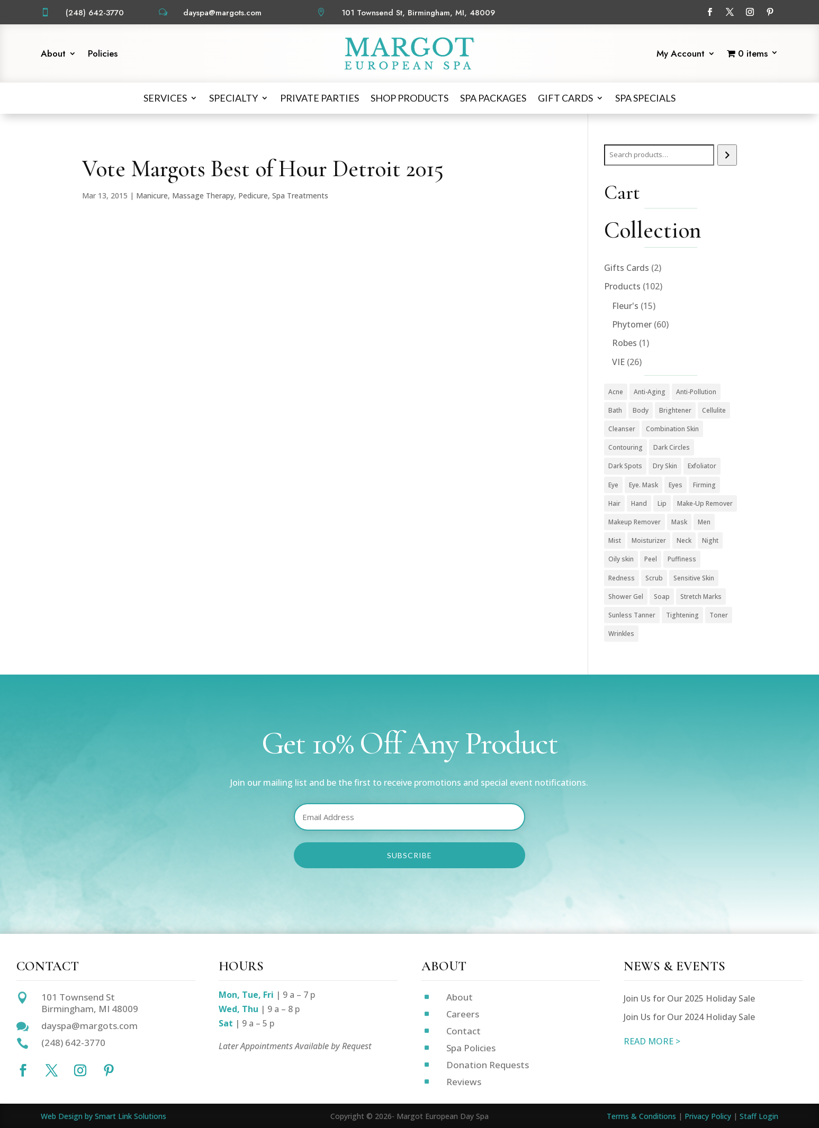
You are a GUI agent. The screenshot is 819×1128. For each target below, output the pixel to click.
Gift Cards (565, 98)
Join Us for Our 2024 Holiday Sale (689, 1017)
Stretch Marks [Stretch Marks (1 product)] (701, 596)
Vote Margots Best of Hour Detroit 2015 (263, 168)
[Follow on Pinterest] (770, 12)
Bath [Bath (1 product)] (615, 410)
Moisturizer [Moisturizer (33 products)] (649, 540)
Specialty (233, 98)
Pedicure (253, 195)
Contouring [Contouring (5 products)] (625, 447)
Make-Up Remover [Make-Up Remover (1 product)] (705, 503)
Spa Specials (645, 98)
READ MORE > (652, 1041)
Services (165, 98)
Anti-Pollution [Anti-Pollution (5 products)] (696, 391)
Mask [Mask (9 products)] (679, 521)
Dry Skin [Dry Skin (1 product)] (665, 465)
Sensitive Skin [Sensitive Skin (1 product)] (693, 578)
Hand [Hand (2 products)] (639, 503)
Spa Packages (493, 98)
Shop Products (409, 98)
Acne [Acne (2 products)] (615, 391)
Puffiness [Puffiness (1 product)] (682, 558)
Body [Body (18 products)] (641, 410)
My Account (680, 55)
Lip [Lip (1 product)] (662, 503)
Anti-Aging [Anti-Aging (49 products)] (649, 391)
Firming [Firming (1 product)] (704, 484)
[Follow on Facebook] (710, 12)
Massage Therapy (203, 195)
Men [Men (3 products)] (704, 521)
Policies (103, 55)
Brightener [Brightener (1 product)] (675, 410)
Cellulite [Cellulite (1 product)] (714, 410)
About (53, 55)
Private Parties (319, 98)
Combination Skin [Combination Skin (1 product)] (672, 428)
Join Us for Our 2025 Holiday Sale (689, 998)
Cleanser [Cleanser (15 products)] (621, 428)
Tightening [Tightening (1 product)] (682, 615)
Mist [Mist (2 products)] (614, 540)
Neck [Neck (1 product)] (684, 540)
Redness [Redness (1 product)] (621, 578)
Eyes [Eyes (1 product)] (675, 484)
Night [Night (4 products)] (710, 540)
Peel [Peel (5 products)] (650, 558)
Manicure (152, 195)
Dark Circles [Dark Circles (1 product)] (671, 447)
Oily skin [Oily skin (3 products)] (621, 558)
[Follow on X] (730, 12)
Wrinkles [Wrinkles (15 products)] (621, 633)
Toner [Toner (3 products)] (718, 615)
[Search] (727, 155)
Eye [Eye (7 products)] (613, 484)
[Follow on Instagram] (750, 12)
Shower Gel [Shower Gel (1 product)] (625, 596)
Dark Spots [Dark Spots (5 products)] (625, 465)
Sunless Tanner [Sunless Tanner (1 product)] (631, 615)
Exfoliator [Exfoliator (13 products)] (702, 465)
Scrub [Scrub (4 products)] (654, 578)
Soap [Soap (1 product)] (662, 596)
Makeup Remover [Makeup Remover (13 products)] (634, 521)
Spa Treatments (300, 195)
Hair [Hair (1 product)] (614, 503)
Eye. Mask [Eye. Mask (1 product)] (643, 484)
